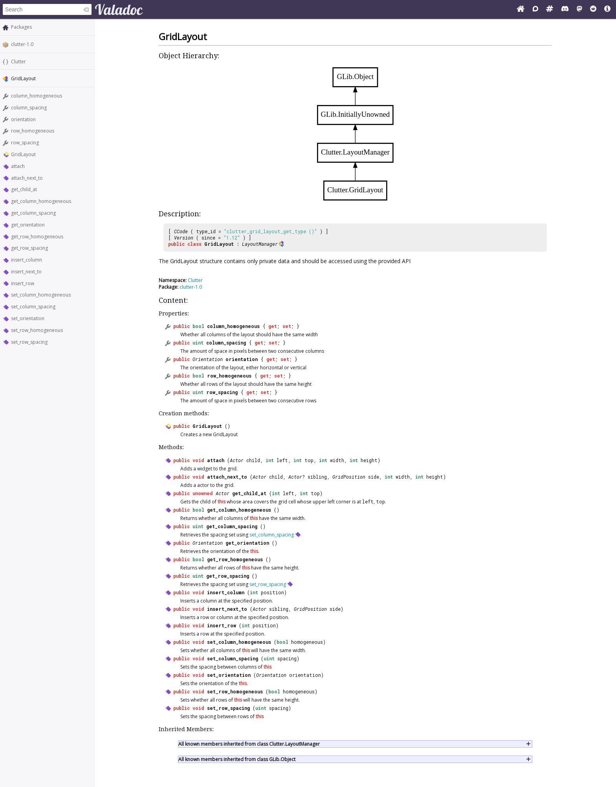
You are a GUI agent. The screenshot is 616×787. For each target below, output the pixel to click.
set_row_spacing (29, 342)
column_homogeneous (36, 95)
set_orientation (27, 318)
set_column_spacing (33, 306)
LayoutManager (260, 244)
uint (198, 342)
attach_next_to (27, 178)
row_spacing (25, 142)
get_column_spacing (33, 213)
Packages (21, 27)
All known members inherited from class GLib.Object (236, 759)
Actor (237, 460)
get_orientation (28, 224)
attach (18, 166)
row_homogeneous (32, 130)
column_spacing (29, 107)
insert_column (26, 259)
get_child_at (24, 189)
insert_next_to (26, 271)
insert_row (22, 283)
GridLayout (23, 154)
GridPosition (348, 477)
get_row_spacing (29, 248)
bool (198, 326)
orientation (23, 119)
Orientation (207, 359)
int (270, 460)
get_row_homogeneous (37, 236)
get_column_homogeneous (41, 201)
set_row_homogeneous (37, 330)
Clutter (18, 61)
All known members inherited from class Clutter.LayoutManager (249, 744)
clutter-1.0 (22, 44)
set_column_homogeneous (41, 294)
